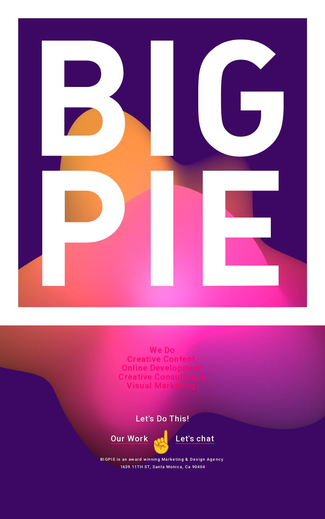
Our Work (129, 438)
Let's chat (195, 438)
